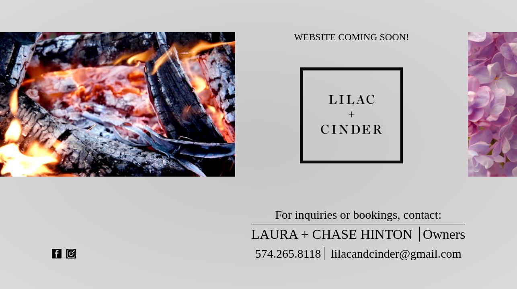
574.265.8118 (288, 253)
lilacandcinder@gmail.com (396, 253)
